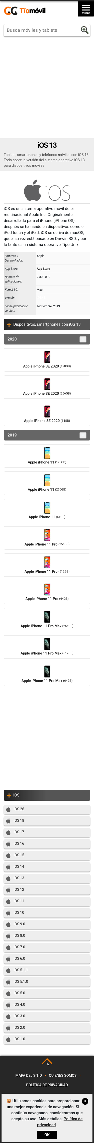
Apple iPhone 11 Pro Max (47, 619)
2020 (47, 339)
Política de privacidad (47, 1085)
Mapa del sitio (28, 1076)
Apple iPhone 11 (47, 455)
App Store (43, 268)
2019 (47, 435)
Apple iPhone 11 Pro (47, 537)
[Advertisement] (47, 87)
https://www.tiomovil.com (32, 11)
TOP (47, 1064)
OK (47, 1134)
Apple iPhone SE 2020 (47, 359)
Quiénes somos (62, 1076)
